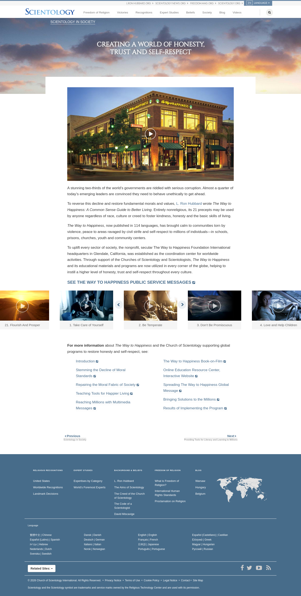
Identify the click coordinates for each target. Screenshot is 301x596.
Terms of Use (132, 580)
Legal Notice (170, 580)
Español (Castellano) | (210, 534)
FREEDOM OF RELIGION (168, 470)
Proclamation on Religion (170, 501)
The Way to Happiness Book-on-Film (192, 361)
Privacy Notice (113, 580)
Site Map (198, 580)
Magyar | (203, 544)
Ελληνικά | (202, 539)
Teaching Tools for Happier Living (102, 393)
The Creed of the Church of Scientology (129, 495)
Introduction (85, 361)
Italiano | (92, 544)
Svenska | (40, 553)
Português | (151, 549)
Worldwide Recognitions (48, 487)
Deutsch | (94, 539)
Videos (237, 12)
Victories (122, 12)
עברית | (39, 544)
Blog (222, 12)
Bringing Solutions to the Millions (189, 399)
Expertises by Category (88, 481)
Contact (185, 580)
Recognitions (144, 12)
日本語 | (148, 544)
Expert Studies (169, 12)
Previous (72, 436)
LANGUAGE (256, 3)
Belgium (200, 493)
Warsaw (200, 481)
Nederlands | (41, 549)
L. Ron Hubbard (189, 204)
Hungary (200, 487)
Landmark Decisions (45, 493)
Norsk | (94, 549)
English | (147, 534)
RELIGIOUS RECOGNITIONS (48, 470)
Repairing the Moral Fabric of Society (106, 385)
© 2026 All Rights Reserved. (64, 580)
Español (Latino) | (45, 539)
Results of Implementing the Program (193, 408)
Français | (148, 539)
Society (207, 12)
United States (41, 481)
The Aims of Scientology (129, 487)
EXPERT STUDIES (83, 470)
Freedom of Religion (96, 12)
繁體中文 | (41, 534)
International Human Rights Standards (167, 493)
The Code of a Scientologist (123, 505)
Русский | (202, 549)
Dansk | (92, 534)
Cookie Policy (151, 580)
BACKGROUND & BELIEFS (128, 470)
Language (33, 525)
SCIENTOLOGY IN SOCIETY (72, 22)
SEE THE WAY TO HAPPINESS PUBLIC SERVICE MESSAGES (129, 282)
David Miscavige (124, 514)
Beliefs (190, 12)
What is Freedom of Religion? (167, 483)
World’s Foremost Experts (89, 487)
